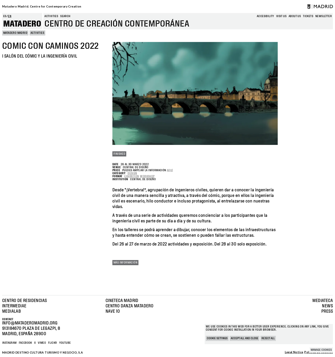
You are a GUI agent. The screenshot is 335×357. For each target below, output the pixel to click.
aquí (170, 170)
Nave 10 (113, 311)
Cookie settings (217, 338)
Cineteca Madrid (122, 301)
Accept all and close (244, 338)
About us (295, 16)
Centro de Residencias (24, 301)
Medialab (11, 311)
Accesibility (265, 16)
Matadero (22, 24)
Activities (51, 16)
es (4, 16)
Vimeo (42, 342)
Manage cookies (321, 349)
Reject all (268, 338)
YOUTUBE (65, 342)
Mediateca (322, 301)
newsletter (323, 16)
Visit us (281, 16)
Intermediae (14, 306)
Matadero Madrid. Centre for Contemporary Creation (41, 6)
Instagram (9, 342)
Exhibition (131, 176)
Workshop (147, 176)
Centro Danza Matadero (129, 306)
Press (327, 311)
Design (132, 173)
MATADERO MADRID (15, 32)
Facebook (25, 342)
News (327, 306)
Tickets (308, 16)
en (9, 16)
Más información (125, 262)
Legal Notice (294, 352)
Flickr (52, 342)
